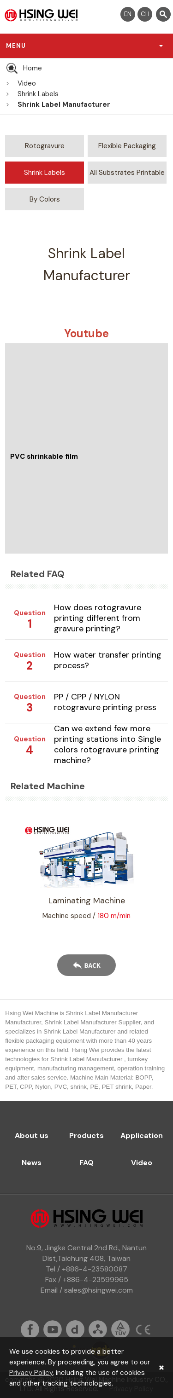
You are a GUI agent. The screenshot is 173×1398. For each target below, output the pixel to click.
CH (145, 14)
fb (30, 1329)
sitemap (98, 1329)
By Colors (45, 199)
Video (27, 83)
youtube (52, 1329)
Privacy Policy (31, 1372)
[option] (86, 872)
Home (32, 68)
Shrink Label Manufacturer (64, 104)
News (32, 1162)
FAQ (86, 1162)
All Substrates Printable (127, 172)
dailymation (75, 1329)
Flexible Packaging (127, 145)
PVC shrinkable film (44, 456)
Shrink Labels (38, 93)
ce (143, 1329)
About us (31, 1135)
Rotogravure (45, 145)
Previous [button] (16, 877)
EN (127, 14)
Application (141, 1135)
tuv (120, 1329)
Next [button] (156, 877)
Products (86, 1135)
